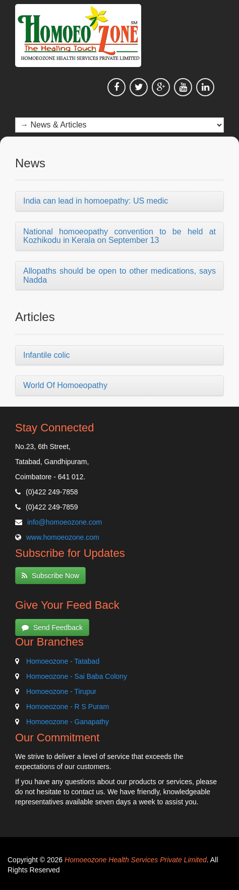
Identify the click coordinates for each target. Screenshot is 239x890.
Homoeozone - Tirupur (61, 691)
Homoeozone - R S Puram (67, 707)
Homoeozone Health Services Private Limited (136, 860)
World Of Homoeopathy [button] (65, 385)
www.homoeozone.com (62, 537)
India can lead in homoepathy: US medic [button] (95, 201)
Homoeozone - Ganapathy (67, 722)
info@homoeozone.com (64, 522)
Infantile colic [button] (46, 355)
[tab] (119, 201)
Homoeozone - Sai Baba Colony (76, 676)
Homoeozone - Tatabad (62, 661)
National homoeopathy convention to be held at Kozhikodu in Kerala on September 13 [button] (119, 236)
